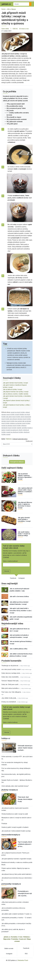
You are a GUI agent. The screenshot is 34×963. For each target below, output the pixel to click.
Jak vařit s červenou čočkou (19, 596)
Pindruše (4, 823)
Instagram (21, 578)
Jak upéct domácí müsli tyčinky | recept (15, 383)
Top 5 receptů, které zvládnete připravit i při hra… (25, 844)
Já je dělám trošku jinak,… (9, 698)
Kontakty (14, 937)
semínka (24, 428)
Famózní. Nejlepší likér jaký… (10, 681)
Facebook (13, 578)
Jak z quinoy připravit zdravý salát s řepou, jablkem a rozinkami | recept (25, 490)
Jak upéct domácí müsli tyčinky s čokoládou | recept (24, 519)
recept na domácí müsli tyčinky (11, 425)
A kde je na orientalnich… (9, 702)
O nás (20, 937)
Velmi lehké (5, 29)
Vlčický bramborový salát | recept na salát (14, 814)
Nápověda (6, 939)
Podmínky (14, 939)
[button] (17, 42)
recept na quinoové (12, 430)
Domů (3, 9)
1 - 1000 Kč (14, 29)
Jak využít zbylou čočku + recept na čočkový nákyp (24, 533)
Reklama (26, 937)
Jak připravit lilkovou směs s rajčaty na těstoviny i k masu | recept (25, 505)
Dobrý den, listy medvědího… (10, 677)
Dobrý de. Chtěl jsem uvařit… (10, 684)
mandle (19, 428)
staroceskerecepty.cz (10, 835)
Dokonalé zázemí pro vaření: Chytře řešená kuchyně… (25, 748)
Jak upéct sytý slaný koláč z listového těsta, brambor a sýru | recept (21, 611)
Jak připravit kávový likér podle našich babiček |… (17, 874)
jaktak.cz (7, 937)
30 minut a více (24, 29)
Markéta (8, 439)
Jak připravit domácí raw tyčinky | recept (15, 392)
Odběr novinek (8, 948)
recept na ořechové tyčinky (14, 432)
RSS (26, 954)
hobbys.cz (5, 738)
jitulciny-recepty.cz (9, 790)
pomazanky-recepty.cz (11, 884)
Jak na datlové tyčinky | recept (12, 389)
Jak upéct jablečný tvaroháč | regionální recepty (16, 859)
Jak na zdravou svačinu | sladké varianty (15, 394)
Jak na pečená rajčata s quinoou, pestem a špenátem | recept (25, 476)
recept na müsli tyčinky (18, 412)
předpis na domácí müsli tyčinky (20, 423)
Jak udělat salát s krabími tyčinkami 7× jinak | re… (16, 914)
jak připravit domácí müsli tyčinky (20, 419)
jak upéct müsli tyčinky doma (15, 417)
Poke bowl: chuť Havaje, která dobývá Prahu (25, 799)
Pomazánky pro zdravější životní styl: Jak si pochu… (25, 893)
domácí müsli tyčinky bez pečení (11, 421)
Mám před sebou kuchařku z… (10, 688)
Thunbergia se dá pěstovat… (10, 665)
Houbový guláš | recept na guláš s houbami (14, 827)
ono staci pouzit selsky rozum (11, 669)
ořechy (20, 430)
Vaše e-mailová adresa (10, 561)
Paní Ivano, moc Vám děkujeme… (11, 692)
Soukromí (22, 939)
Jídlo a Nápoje (11, 9)
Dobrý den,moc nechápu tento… (11, 673)
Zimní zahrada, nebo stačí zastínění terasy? (15, 786)
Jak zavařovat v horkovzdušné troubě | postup (16, 831)
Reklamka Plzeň (23, 960)
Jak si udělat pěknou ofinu (18, 649)
